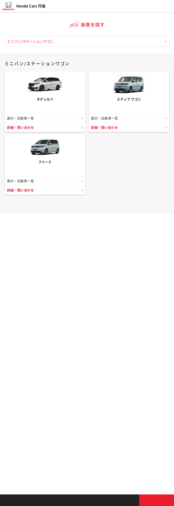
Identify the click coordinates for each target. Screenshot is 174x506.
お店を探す (17, 500)
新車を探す (52, 500)
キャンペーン (121, 500)
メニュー (168, 6)
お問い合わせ (156, 500)
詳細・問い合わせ (20, 127)
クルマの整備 (87, 500)
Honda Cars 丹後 (30, 6)
